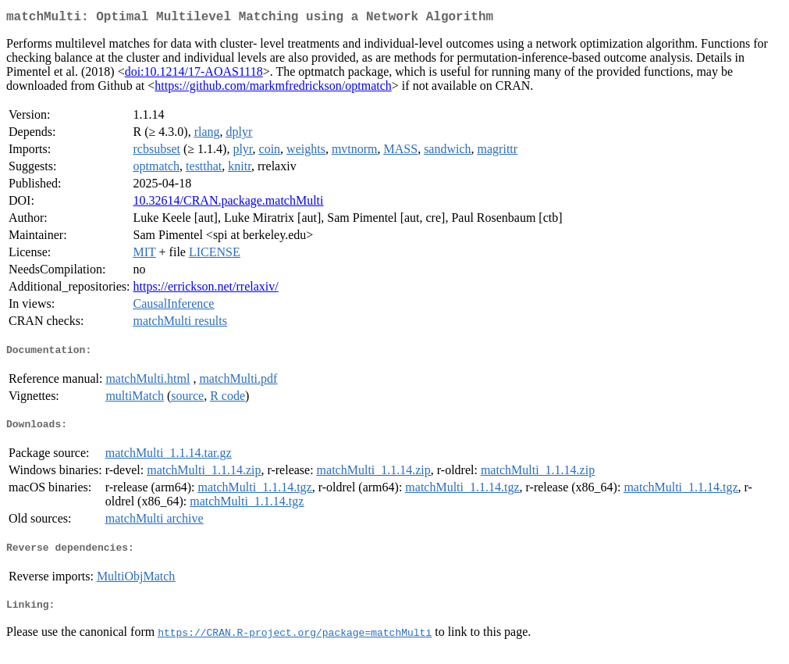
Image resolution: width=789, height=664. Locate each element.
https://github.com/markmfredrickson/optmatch (273, 88)
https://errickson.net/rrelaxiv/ (206, 289)
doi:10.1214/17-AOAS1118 (194, 74)
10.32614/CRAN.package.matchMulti (228, 203)
